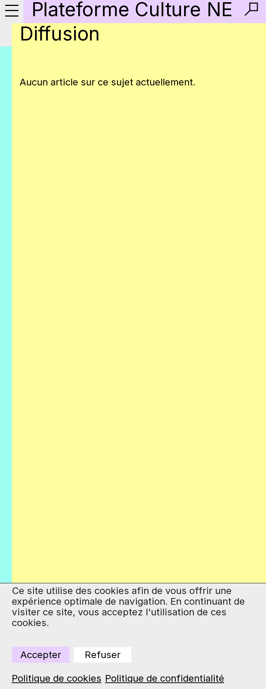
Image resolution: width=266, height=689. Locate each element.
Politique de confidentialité (164, 678)
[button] (251, 9)
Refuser (103, 654)
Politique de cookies (56, 678)
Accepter (40, 654)
